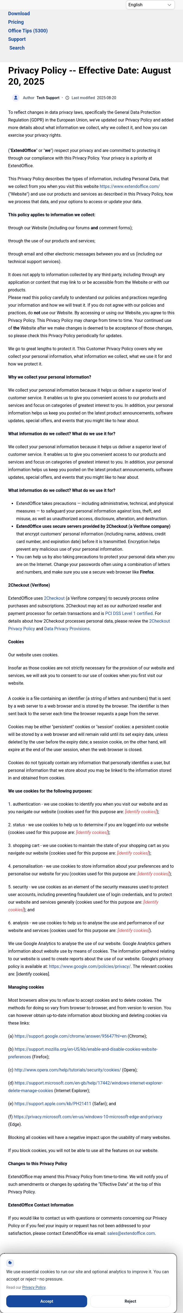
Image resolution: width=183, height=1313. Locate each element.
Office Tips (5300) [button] (110, 17)
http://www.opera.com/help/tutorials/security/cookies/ (67, 1040)
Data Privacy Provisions (67, 599)
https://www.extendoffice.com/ (130, 156)
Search (17, 25)
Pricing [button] (74, 17)
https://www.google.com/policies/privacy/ (90, 936)
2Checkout (54, 568)
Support (147, 17)
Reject (130, 1301)
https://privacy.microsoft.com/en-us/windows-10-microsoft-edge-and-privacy (88, 1087)
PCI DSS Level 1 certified (129, 583)
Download (48, 17)
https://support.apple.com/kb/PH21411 (53, 1074)
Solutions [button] (18, 17)
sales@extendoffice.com (131, 1203)
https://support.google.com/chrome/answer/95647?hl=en (71, 1006)
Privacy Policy (33, 1287)
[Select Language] (150, 4)
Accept (46, 1301)
